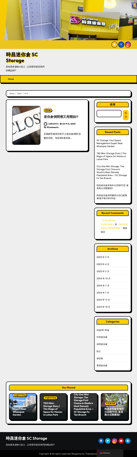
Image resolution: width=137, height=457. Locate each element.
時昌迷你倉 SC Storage (22, 57)
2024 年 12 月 (103, 278)
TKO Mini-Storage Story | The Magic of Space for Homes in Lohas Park (111, 156)
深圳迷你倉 (102, 344)
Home (11, 79)
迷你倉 (48, 108)
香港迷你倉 (102, 365)
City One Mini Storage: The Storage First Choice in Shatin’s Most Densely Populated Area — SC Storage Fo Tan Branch (112, 172)
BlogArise (77, 453)
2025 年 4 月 (103, 264)
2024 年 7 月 (103, 285)
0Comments (53, 130)
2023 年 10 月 (103, 307)
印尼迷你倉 (102, 337)
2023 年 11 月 (103, 300)
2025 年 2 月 (103, 271)
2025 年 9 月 (103, 257)
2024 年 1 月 (103, 292)
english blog (103, 330)
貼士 (99, 351)
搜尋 (112, 104)
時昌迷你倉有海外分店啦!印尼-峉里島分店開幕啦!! (114, 411)
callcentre (51, 126)
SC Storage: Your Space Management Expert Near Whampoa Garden (110, 143)
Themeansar (91, 453)
